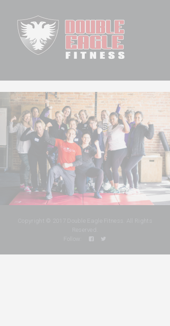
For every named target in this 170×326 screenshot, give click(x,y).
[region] (85, 148)
